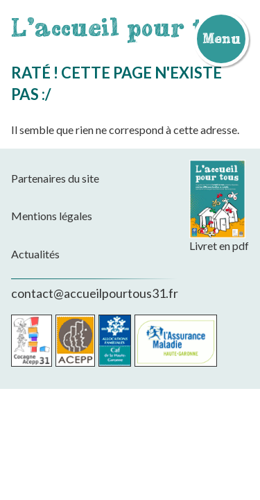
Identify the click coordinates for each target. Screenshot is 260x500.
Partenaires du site (55, 178)
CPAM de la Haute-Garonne (176, 341)
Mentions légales (51, 215)
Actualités (35, 253)
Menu (221, 38)
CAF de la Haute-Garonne (114, 341)
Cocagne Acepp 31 (31, 341)
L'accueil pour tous (128, 27)
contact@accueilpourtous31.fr (94, 293)
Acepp (75, 341)
